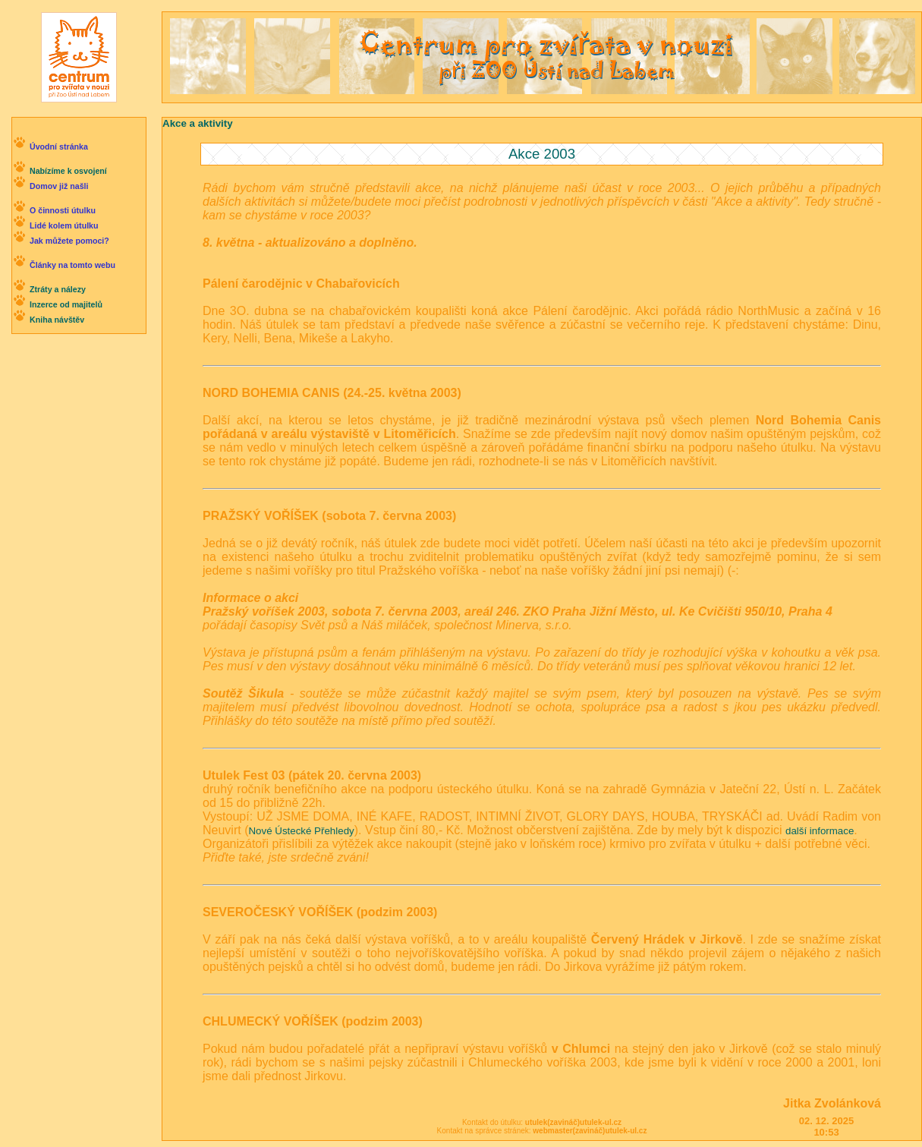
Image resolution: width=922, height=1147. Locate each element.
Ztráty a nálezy (58, 289)
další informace (819, 831)
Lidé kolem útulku (64, 225)
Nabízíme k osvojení (68, 170)
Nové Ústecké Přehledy (301, 831)
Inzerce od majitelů (66, 304)
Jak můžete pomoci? (69, 240)
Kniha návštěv (57, 319)
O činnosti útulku (63, 210)
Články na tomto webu (72, 264)
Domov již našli (59, 186)
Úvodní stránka (59, 146)
